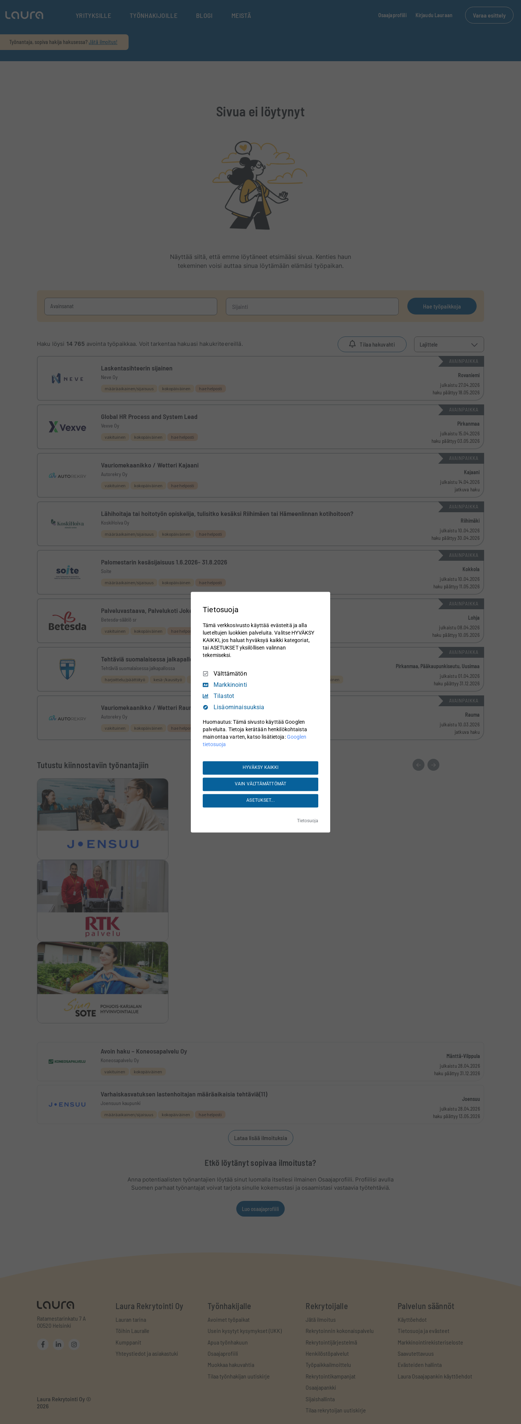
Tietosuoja (307, 821)
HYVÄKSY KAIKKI (261, 767)
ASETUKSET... (260, 800)
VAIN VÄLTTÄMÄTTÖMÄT (260, 784)
